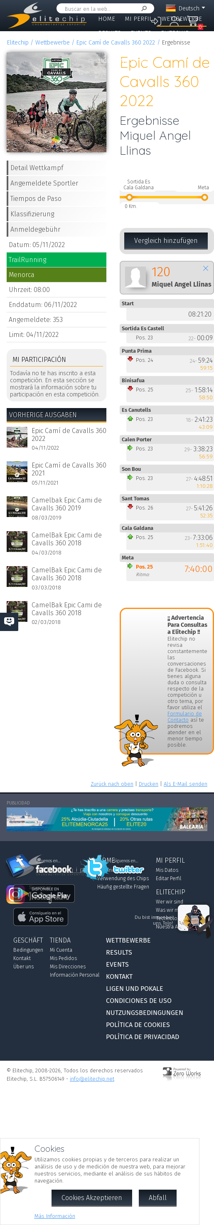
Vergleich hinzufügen (166, 241)
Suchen (143, 8)
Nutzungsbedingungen (144, 1013)
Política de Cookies (138, 1025)
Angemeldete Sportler (44, 183)
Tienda (60, 940)
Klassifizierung (32, 214)
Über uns (23, 967)
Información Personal (74, 975)
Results (109, 33)
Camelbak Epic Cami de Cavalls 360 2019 (67, 504)
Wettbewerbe (182, 18)
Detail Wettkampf (36, 168)
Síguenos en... (125, 861)
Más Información (54, 1216)
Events (140, 33)
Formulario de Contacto (184, 716)
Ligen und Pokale (124, 60)
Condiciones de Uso (139, 1001)
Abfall (158, 1198)
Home (106, 18)
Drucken (148, 784)
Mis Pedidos (63, 958)
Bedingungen (28, 950)
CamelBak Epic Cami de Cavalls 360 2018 (67, 539)
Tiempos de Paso (35, 199)
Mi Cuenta (61, 950)
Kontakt (147, 46)
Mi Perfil (138, 18)
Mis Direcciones (68, 967)
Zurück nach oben (112, 784)
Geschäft (111, 46)
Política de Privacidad (142, 1037)
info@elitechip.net (92, 1079)
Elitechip (175, 33)
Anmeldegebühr (35, 229)
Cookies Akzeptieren (91, 1198)
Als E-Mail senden (185, 784)
